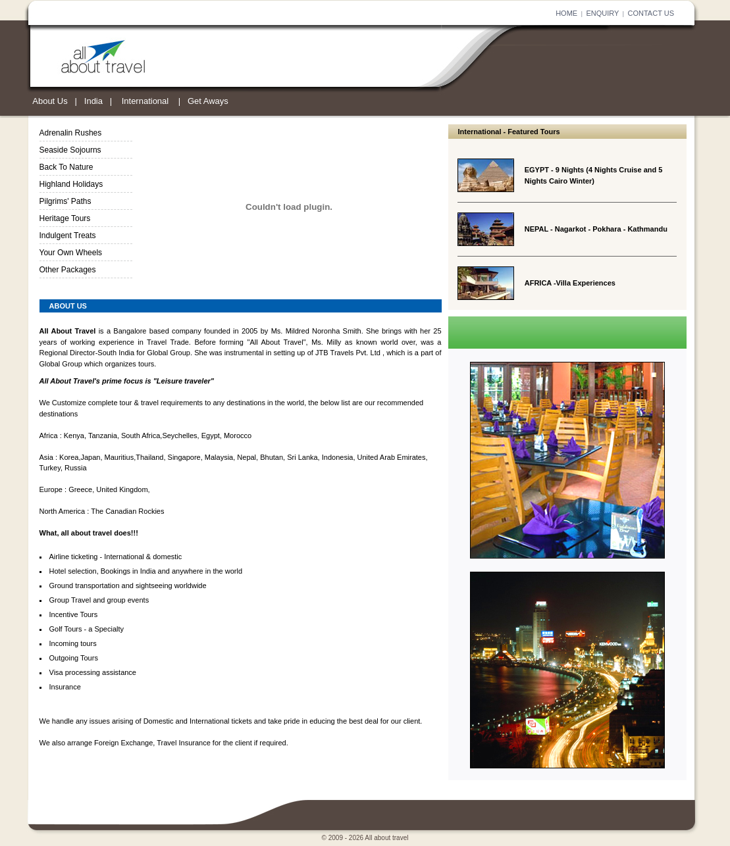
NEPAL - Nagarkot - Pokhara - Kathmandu (596, 229)
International (145, 101)
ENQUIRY (602, 13)
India (93, 101)
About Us (49, 101)
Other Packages (67, 269)
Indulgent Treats (67, 235)
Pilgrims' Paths (65, 201)
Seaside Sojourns (70, 150)
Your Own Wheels (71, 252)
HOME (566, 13)
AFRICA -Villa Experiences (570, 283)
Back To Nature (66, 167)
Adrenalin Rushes (70, 132)
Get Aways (208, 101)
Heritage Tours (65, 218)
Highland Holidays (71, 184)
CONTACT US (651, 13)
